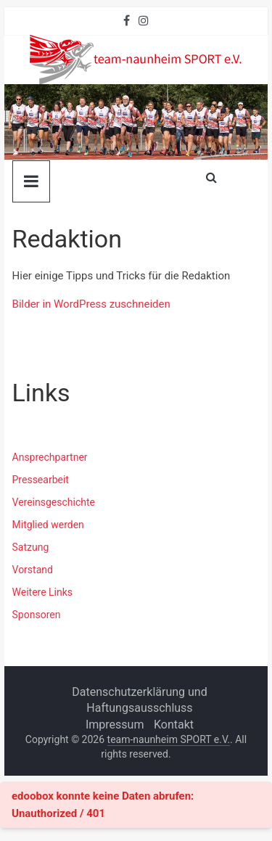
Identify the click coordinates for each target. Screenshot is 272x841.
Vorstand (32, 569)
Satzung (30, 547)
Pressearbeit (40, 479)
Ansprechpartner (50, 457)
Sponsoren (36, 614)
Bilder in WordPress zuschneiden (91, 304)
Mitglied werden (48, 524)
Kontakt (174, 724)
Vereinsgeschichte (53, 502)
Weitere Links (42, 592)
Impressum (115, 724)
